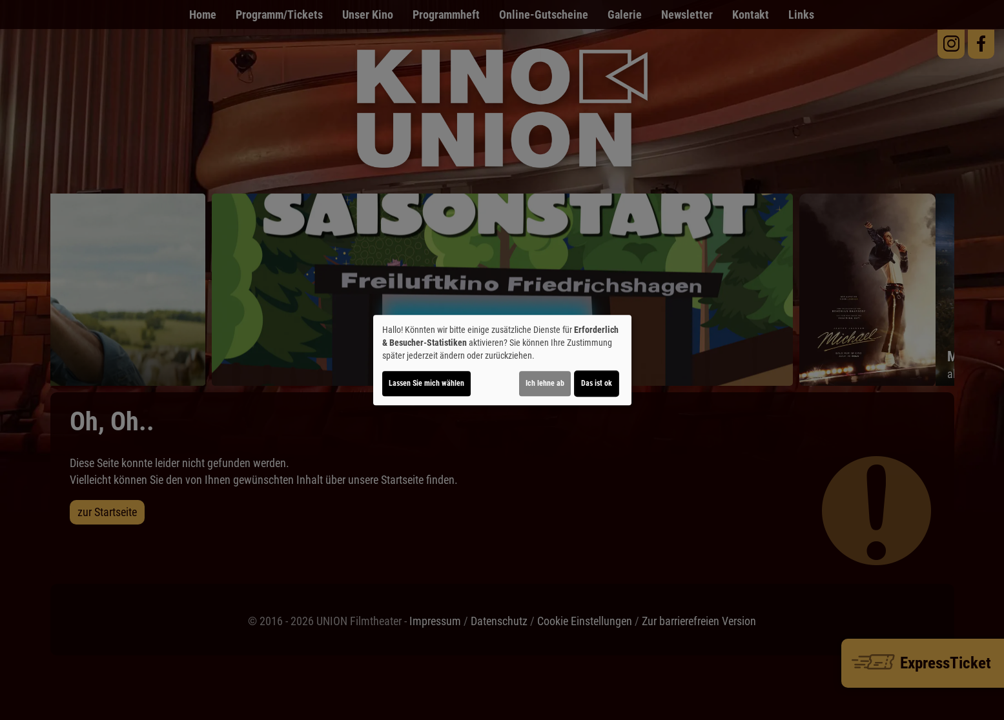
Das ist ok (596, 383)
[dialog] (502, 360)
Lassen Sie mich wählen (426, 383)
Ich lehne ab (545, 383)
